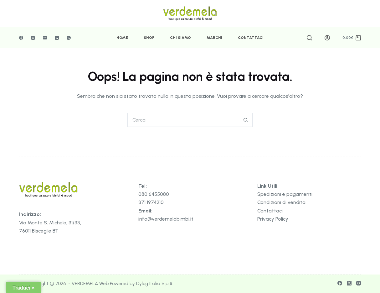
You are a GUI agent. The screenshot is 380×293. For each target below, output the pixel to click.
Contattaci (251, 37)
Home (122, 37)
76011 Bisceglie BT (39, 231)
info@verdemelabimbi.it (165, 219)
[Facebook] (21, 38)
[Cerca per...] (183, 120)
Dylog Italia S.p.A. (154, 283)
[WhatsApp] (69, 38)
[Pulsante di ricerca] (246, 120)
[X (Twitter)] (349, 283)
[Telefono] (57, 38)
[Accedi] (327, 37)
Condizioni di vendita (281, 202)
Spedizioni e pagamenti (284, 194)
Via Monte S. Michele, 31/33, (50, 223)
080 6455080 (153, 194)
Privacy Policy (272, 219)
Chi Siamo (180, 37)
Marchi (214, 37)
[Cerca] (309, 37)
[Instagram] (33, 38)
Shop (149, 37)
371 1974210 (151, 202)
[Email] (45, 38)
